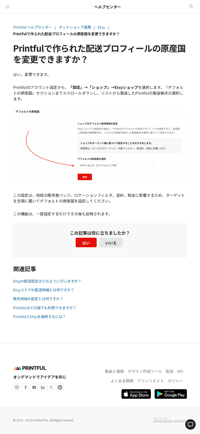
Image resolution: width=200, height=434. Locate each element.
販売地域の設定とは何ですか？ (38, 298)
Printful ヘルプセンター (32, 27)
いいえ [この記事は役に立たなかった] (111, 243)
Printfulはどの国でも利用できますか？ (44, 307)
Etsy (101, 27)
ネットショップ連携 (75, 27)
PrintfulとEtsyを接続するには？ (39, 316)
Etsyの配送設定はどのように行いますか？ (47, 280)
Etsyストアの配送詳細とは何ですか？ (43, 289)
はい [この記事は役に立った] (86, 243)
